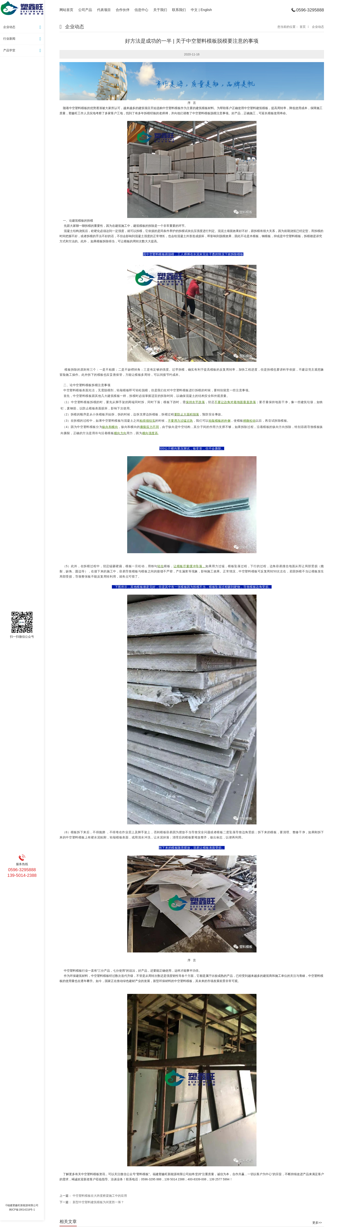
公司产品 (85, 10)
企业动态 (23, 27)
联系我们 (179, 10)
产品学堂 (23, 50)
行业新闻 (23, 38)
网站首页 (66, 10)
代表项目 (104, 10)
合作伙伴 (123, 10)
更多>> (317, 1222)
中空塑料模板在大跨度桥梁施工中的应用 (100, 1195)
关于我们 (160, 10)
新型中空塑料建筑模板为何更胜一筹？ (98, 1202)
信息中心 (141, 10)
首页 (303, 26)
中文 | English (201, 10)
